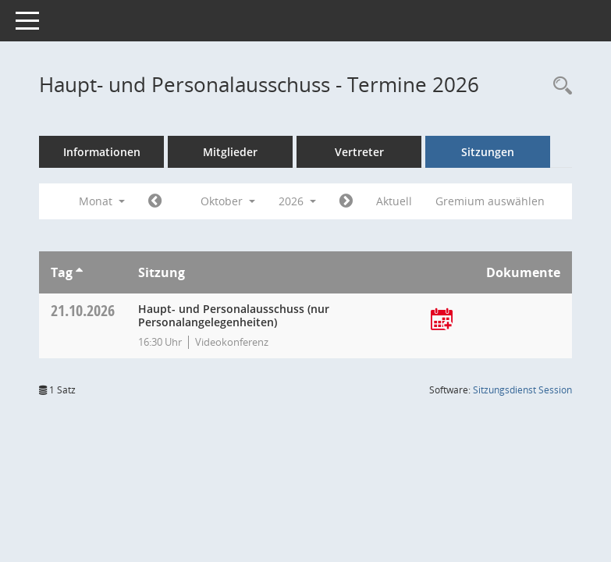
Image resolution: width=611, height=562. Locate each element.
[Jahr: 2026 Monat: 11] (346, 201)
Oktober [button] (228, 201)
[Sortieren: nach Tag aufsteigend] (79, 272)
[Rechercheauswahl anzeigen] (558, 86)
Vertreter (359, 151)
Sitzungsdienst (522, 390)
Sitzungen (487, 151)
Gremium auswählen (490, 201)
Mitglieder (230, 151)
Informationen (101, 151)
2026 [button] (297, 201)
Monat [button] (102, 201)
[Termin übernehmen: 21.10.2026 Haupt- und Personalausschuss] (442, 320)
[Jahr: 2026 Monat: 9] (155, 201)
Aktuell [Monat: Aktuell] (394, 201)
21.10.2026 (83, 310)
